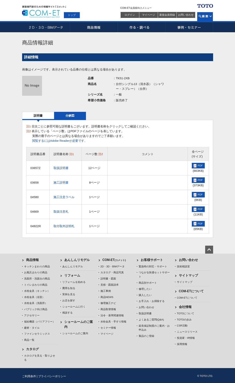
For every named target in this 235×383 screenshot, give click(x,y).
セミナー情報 (108, 327)
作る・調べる (141, 27)
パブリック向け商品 (35, 309)
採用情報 (182, 344)
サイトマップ (188, 275)
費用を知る (68, 288)
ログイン (130, 14)
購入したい (145, 295)
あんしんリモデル (77, 260)
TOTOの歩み (184, 319)
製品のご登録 (146, 335)
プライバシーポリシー (52, 376)
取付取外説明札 (64, 226)
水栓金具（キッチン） (37, 290)
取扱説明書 (61, 168)
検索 (205, 16)
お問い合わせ (186, 14)
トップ (72, 15)
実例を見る (68, 294)
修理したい (145, 288)
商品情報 (94, 27)
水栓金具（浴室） (34, 297)
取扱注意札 (61, 211)
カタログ (32, 349)
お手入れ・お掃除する (152, 301)
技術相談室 (183, 266)
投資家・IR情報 (186, 337)
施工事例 (105, 290)
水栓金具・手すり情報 (113, 321)
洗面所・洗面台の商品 (37, 278)
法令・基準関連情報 (112, 315)
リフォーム (72, 275)
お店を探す (68, 300)
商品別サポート (148, 282)
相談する (67, 312)
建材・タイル (32, 327)
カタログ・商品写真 (112, 272)
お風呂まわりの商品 (35, 272)
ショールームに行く (74, 306)
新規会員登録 (167, 14)
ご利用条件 (29, 376)
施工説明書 (61, 182)
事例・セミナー (189, 27)
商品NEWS (106, 297)
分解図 (69, 115)
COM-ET (114, 260)
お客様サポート (152, 260)
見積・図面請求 (109, 284)
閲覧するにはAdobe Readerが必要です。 (59, 140)
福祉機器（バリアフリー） (39, 321)
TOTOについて (185, 313)
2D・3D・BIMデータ (46, 27)
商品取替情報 (108, 309)
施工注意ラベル (64, 197)
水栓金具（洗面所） (35, 303)
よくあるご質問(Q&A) (151, 319)
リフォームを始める (74, 281)
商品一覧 (29, 339)
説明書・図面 (108, 278)
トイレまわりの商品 (35, 284)
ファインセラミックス (37, 333)
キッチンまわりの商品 (37, 266)
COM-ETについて (191, 291)
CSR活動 (182, 325)
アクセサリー (32, 315)
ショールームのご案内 (75, 333)
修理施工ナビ (108, 303)
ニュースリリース (187, 331)
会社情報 (185, 307)
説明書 (38, 115)
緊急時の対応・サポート (153, 266)
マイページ (148, 14)
